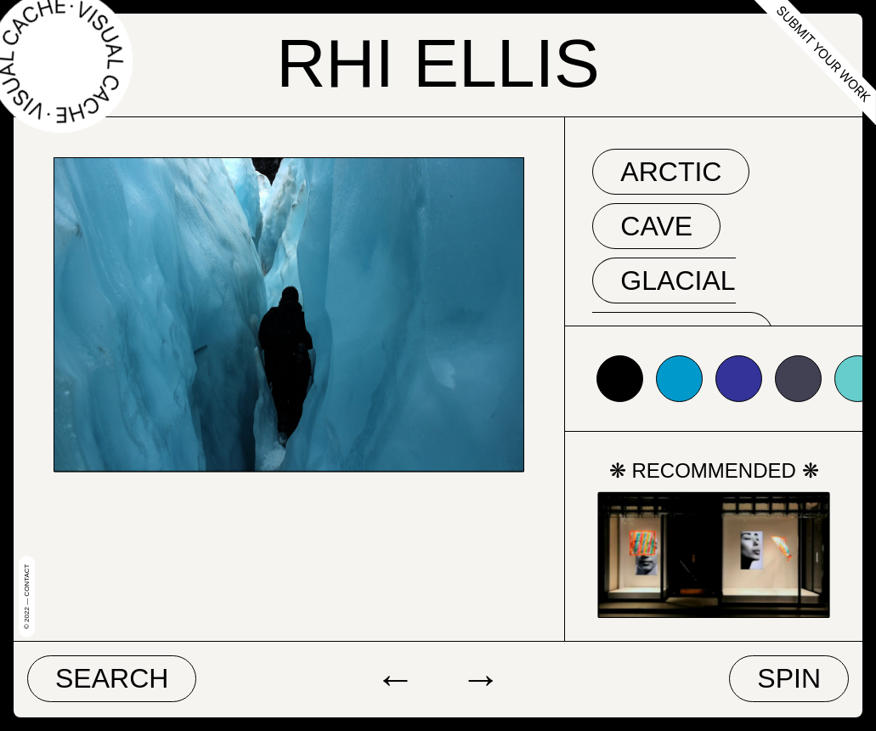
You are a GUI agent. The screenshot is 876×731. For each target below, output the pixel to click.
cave (656, 226)
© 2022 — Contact (27, 596)
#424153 (798, 378)
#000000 (619, 378)
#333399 (738, 378)
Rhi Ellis (438, 63)
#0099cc (679, 378)
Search (111, 678)
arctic (670, 171)
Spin (789, 678)
